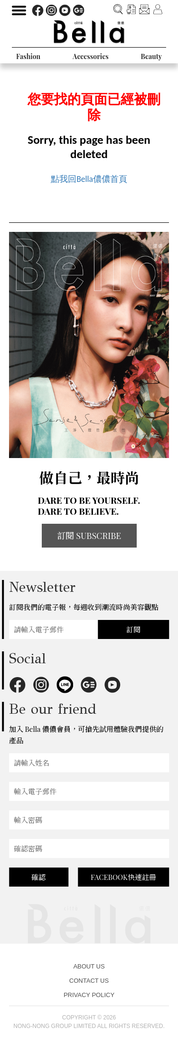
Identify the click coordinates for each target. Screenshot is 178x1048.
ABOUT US (88, 966)
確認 (38, 877)
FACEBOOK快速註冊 (123, 877)
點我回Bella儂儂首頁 (89, 179)
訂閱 (133, 629)
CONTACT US (89, 980)
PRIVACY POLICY (89, 994)
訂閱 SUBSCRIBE (89, 535)
